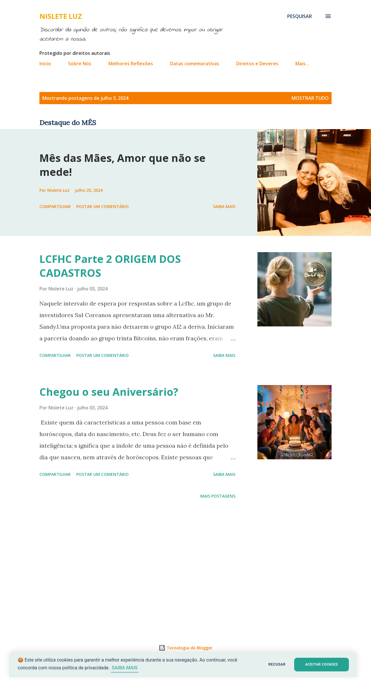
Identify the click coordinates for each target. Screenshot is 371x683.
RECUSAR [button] (277, 664)
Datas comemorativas (194, 63)
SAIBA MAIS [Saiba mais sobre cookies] (127, 668)
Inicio (45, 63)
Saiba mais (224, 206)
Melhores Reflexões (130, 63)
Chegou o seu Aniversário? (108, 392)
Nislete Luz (60, 16)
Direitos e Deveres (257, 63)
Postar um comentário (102, 206)
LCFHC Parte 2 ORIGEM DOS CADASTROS (110, 266)
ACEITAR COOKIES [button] (323, 664)
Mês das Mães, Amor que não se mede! (122, 165)
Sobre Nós (79, 63)
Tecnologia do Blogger (185, 648)
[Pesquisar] (299, 16)
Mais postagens (217, 496)
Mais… (302, 63)
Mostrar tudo (310, 98)
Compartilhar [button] (55, 206)
